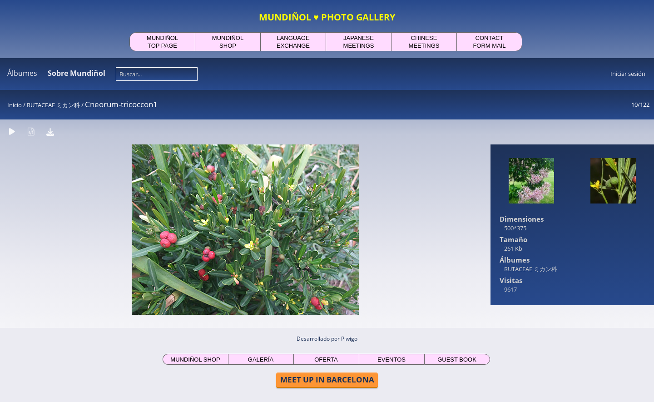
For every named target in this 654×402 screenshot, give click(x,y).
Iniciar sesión (627, 73)
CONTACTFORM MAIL (489, 42)
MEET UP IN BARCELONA (327, 379)
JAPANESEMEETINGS (358, 42)
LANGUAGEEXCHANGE (293, 42)
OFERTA (326, 359)
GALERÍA (260, 359)
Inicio (14, 105)
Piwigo (349, 338)
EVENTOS (391, 359)
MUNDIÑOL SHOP (195, 359)
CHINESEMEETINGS (424, 42)
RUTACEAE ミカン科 (53, 105)
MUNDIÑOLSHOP (227, 42)
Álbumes (22, 73)
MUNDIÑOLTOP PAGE (162, 42)
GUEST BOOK (456, 359)
